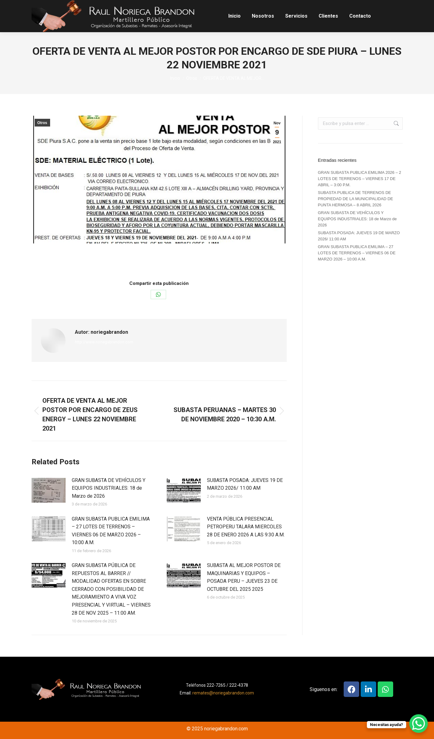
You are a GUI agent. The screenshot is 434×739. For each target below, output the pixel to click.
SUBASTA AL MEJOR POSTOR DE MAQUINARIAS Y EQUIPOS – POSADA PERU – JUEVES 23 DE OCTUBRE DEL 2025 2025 (244, 577)
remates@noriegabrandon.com (223, 692)
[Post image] (49, 490)
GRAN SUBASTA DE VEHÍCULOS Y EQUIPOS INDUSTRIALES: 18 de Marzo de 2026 (108, 488)
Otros (42, 123)
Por (152, 261)
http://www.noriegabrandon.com (104, 342)
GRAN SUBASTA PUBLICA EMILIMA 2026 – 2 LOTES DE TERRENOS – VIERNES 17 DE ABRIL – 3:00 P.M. (359, 178)
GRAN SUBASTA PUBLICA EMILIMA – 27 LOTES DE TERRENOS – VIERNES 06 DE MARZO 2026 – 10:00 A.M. (111, 531)
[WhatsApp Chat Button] (418, 723)
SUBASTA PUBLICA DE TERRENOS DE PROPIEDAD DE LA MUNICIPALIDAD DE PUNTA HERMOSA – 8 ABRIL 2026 (355, 198)
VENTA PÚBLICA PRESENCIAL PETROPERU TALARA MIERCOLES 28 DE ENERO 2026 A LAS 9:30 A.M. (246, 527)
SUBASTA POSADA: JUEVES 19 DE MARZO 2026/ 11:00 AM (245, 484)
